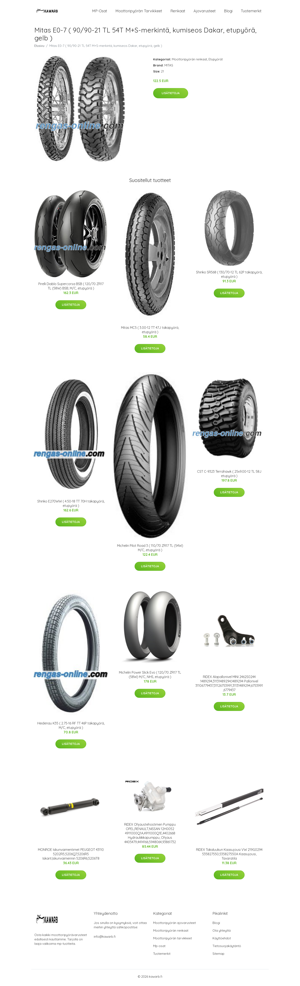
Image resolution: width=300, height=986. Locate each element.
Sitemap (218, 956)
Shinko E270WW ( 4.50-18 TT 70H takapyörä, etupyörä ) (71, 505)
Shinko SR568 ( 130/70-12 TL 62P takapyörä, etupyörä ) (229, 276)
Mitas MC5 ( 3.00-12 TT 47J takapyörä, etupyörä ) (150, 332)
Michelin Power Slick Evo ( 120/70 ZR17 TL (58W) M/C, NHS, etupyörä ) (150, 677)
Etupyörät (216, 61)
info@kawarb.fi (105, 939)
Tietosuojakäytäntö (226, 948)
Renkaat (177, 12)
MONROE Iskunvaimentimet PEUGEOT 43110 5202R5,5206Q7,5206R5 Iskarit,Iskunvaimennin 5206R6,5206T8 (71, 856)
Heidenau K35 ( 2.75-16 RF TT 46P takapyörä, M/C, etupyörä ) (71, 727)
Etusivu (39, 48)
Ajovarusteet (205, 12)
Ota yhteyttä (221, 933)
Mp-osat (159, 948)
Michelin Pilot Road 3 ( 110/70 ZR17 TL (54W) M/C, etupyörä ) (150, 550)
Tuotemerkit (251, 12)
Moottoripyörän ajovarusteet (174, 925)
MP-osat (99, 12)
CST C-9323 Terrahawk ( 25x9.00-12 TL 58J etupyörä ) (229, 476)
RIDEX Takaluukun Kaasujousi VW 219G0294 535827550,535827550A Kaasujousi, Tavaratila (229, 856)
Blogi (228, 12)
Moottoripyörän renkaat (189, 61)
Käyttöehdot (221, 940)
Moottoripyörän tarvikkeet (138, 12)
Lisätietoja (171, 95)
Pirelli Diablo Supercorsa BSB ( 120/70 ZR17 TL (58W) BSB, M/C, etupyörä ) (71, 288)
